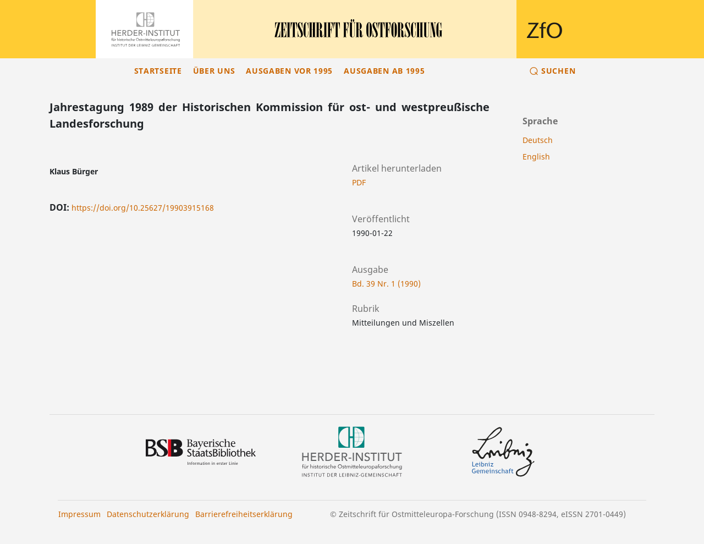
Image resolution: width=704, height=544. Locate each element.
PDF (359, 182)
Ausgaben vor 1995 (289, 70)
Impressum (79, 514)
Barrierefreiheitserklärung (244, 514)
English (536, 156)
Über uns (214, 70)
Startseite (158, 70)
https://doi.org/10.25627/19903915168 (143, 207)
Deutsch (537, 140)
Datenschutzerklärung (148, 514)
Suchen (558, 70)
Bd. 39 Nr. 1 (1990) (386, 283)
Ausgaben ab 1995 (384, 70)
